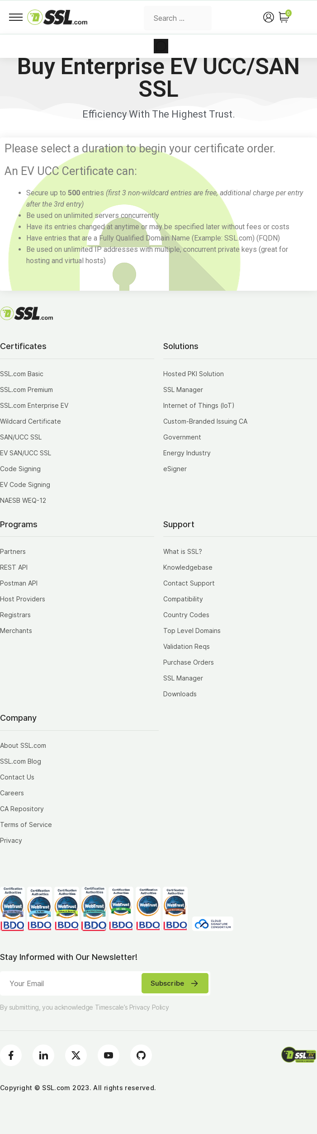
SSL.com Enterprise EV (34, 405)
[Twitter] (76, 1055)
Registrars (15, 615)
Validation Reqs (186, 646)
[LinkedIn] (43, 1055)
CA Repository (22, 809)
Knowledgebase (188, 567)
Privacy (11, 840)
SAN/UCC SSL (21, 437)
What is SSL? (182, 551)
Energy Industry (187, 453)
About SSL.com (23, 745)
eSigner (175, 468)
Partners (13, 551)
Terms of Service (26, 824)
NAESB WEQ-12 (23, 500)
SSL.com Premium (26, 389)
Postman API (19, 583)
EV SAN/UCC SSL (25, 453)
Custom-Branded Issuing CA (205, 421)
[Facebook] (11, 1055)
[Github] (141, 1055)
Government (182, 437)
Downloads (180, 694)
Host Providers (22, 599)
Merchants (16, 630)
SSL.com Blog (20, 761)
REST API (14, 567)
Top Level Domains (192, 630)
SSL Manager (183, 389)
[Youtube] (108, 1055)
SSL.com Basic (21, 374)
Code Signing (20, 468)
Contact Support (189, 583)
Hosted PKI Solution (193, 374)
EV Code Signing (25, 484)
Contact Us (17, 777)
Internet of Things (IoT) (199, 405)
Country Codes (186, 615)
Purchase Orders (188, 662)
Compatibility (183, 599)
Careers (12, 793)
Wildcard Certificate (30, 421)
